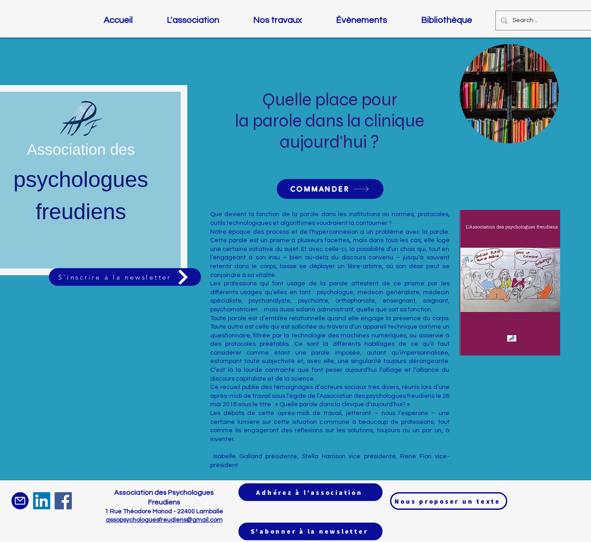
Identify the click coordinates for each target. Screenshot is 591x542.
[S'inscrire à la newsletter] (125, 277)
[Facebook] (63, 500)
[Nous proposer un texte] (448, 501)
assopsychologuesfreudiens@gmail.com (164, 520)
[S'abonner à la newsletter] (310, 531)
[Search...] (549, 20)
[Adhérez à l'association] (310, 492)
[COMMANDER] (330, 189)
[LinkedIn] (41, 500)
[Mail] (20, 500)
